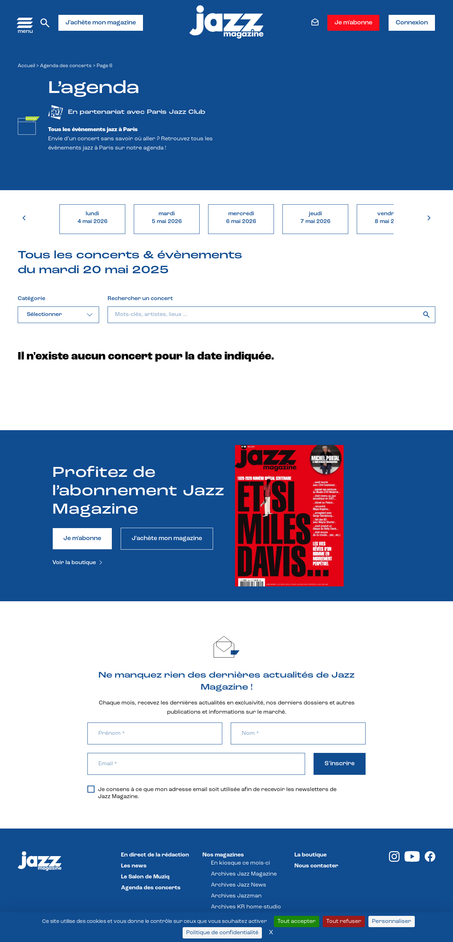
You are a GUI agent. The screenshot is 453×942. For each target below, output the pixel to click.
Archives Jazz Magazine (244, 874)
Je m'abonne (353, 22)
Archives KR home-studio (246, 907)
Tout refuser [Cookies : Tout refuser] (343, 921)
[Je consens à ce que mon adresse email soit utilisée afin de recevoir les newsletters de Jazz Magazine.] (90, 788)
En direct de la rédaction (155, 855)
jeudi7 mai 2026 (315, 217)
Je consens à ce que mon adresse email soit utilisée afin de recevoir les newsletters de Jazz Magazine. (212, 793)
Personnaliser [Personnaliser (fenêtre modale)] (391, 921)
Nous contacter (316, 866)
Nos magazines (223, 855)
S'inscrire (340, 763)
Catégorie (31, 299)
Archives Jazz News (238, 885)
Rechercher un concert (140, 299)
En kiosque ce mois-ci (240, 863)
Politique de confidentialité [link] (222, 933)
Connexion (412, 22)
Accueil (26, 66)
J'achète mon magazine (100, 22)
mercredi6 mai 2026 (241, 217)
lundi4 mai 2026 (93, 217)
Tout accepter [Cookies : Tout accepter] (296, 921)
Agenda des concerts (66, 66)
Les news (134, 866)
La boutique (310, 855)
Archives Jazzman (236, 896)
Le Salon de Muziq (145, 877)
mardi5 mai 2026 (167, 217)
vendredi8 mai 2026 (390, 217)
